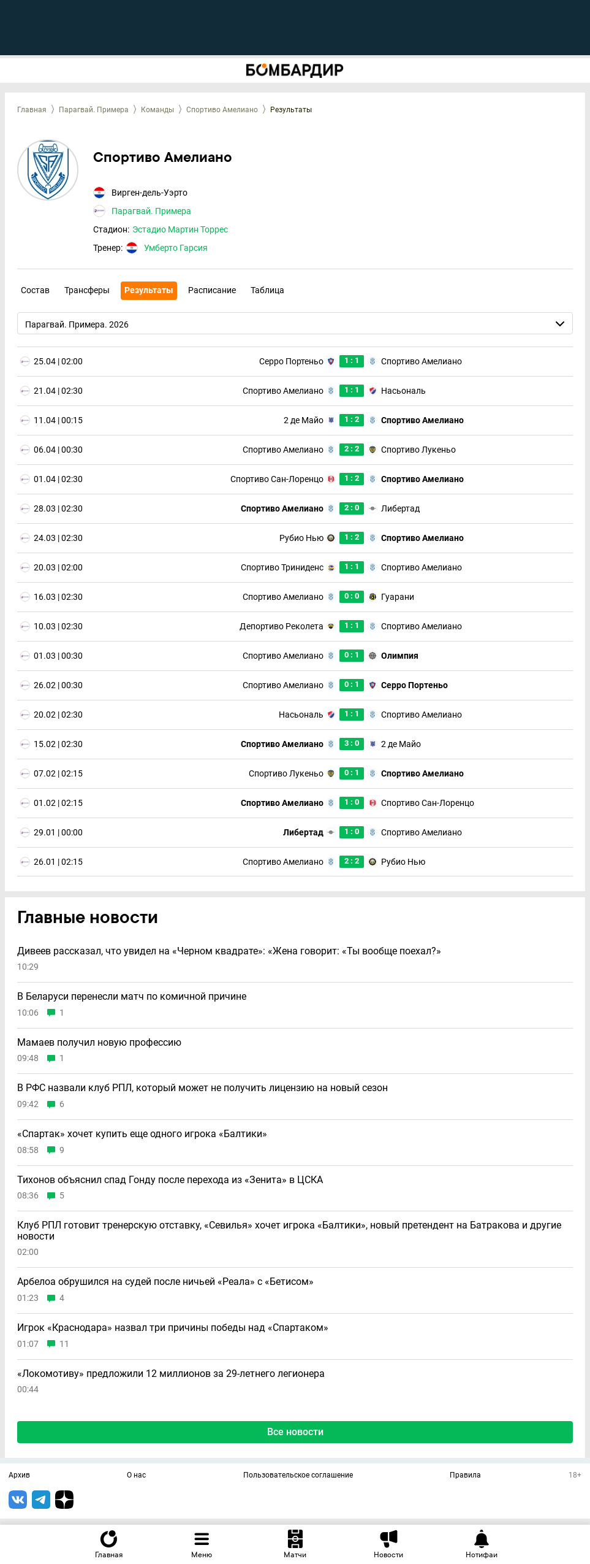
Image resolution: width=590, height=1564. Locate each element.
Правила (465, 1475)
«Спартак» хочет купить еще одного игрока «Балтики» (142, 1134)
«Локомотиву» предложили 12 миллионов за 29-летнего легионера (171, 1373)
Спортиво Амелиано (222, 109)
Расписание (212, 290)
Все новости (295, 1432)
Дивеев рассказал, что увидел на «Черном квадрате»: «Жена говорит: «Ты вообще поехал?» (229, 951)
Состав (35, 290)
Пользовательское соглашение (298, 1475)
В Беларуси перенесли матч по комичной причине (131, 996)
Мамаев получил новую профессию (99, 1042)
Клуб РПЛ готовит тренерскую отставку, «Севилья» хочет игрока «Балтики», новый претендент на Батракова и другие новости (289, 1230)
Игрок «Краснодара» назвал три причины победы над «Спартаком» (172, 1327)
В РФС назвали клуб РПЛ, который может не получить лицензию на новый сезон (202, 1088)
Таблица (267, 290)
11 (64, 1344)
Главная (32, 109)
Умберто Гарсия (176, 248)
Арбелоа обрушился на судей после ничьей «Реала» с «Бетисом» (165, 1281)
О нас (136, 1475)
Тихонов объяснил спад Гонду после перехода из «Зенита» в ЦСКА (170, 1180)
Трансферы (87, 290)
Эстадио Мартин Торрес (180, 229)
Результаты (148, 290)
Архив (19, 1475)
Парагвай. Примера (94, 109)
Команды (157, 109)
